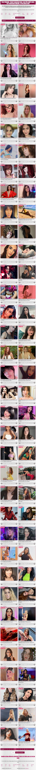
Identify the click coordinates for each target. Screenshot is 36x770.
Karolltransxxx (21, 586)
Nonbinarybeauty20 (22, 425)
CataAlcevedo (21, 83)
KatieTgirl (2, 103)
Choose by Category (20, 17)
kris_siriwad (20, 646)
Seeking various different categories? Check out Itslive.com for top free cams (18, 757)
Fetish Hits (26, 768)
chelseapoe (20, 163)
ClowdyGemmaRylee (4, 586)
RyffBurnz (2, 163)
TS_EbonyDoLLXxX (22, 204)
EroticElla (20, 284)
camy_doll (20, 364)
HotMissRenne (3, 385)
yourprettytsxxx (21, 123)
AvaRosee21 (2, 23)
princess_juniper (21, 325)
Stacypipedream (3, 264)
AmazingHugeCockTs (22, 23)
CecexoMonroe (21, 43)
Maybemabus (2, 526)
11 (28, 20)
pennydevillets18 (3, 465)
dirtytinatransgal (3, 566)
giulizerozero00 (21, 244)
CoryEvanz (20, 465)
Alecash (2, 687)
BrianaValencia (3, 183)
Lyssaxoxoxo (2, 83)
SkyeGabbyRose (3, 43)
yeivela (1, 445)
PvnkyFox (20, 63)
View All (3, 20)
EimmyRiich (2, 626)
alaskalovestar (3, 727)
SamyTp (19, 707)
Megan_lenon (2, 707)
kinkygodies (20, 183)
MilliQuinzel (20, 405)
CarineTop (2, 506)
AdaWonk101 (2, 364)
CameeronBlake (3, 666)
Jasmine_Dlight (3, 284)
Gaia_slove (20, 626)
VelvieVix (20, 385)
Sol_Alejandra (3, 646)
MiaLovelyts (20, 506)
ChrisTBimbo (20, 103)
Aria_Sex (20, 304)
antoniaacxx (20, 485)
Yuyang (19, 666)
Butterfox (2, 123)
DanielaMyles (20, 566)
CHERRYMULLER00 (22, 264)
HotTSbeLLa (2, 425)
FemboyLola (2, 485)
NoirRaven (20, 224)
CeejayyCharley (3, 244)
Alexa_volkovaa (3, 606)
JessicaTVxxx (3, 405)
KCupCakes (2, 204)
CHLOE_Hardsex (21, 727)
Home (13, 17)
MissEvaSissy (3, 224)
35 (32, 20)
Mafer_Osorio (21, 687)
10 (25, 20)
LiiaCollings (20, 606)
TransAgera (20, 526)
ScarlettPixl (2, 63)
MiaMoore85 (2, 304)
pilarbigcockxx (21, 445)
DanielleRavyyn (3, 325)
